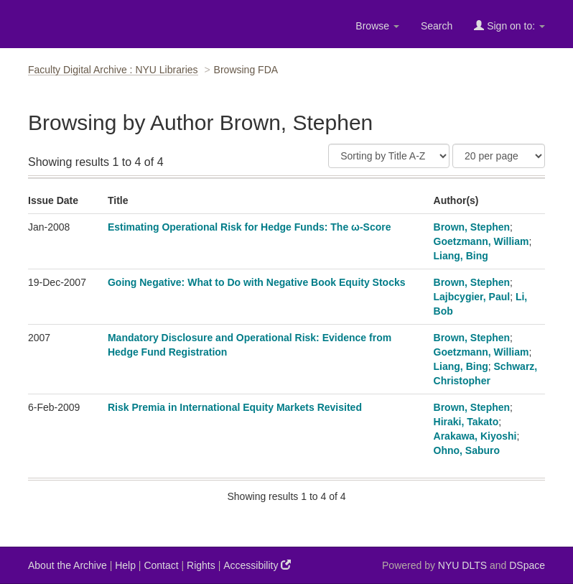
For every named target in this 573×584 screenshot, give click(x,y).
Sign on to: (509, 25)
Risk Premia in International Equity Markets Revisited (235, 407)
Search (436, 26)
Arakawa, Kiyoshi (475, 436)
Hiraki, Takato (466, 421)
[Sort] (388, 156)
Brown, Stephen (472, 227)
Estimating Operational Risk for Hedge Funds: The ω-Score (249, 227)
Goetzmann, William (481, 241)
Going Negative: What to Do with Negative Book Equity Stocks (257, 282)
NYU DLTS (462, 565)
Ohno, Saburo (467, 450)
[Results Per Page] (498, 156)
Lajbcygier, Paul (472, 296)
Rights (201, 565)
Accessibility (257, 565)
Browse (377, 26)
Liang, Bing (461, 255)
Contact (161, 565)
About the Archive (67, 565)
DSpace (527, 565)
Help (125, 565)
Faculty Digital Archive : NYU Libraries (113, 69)
